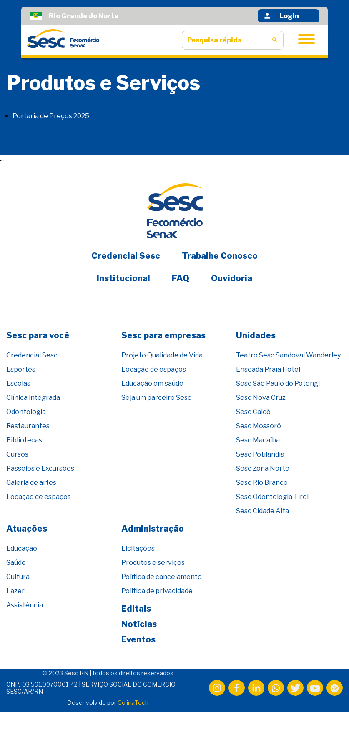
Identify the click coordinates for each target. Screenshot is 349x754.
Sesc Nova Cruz (261, 398)
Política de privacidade (157, 591)
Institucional (123, 278)
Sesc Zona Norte (262, 468)
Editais (136, 609)
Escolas (18, 383)
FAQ (180, 278)
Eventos (138, 639)
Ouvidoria (231, 278)
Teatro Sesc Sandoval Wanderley (288, 355)
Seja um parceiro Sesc (156, 398)
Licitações (138, 548)
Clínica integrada (33, 398)
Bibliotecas (24, 440)
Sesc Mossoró (258, 426)
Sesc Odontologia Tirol (272, 497)
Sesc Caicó (253, 412)
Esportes (20, 369)
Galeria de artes (31, 483)
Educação (21, 548)
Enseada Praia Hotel (268, 369)
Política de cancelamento (161, 577)
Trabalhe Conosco (220, 256)
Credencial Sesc (125, 256)
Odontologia (26, 412)
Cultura (18, 577)
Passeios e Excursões (40, 468)
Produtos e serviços (153, 563)
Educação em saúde (152, 383)
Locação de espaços (38, 497)
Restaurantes (28, 426)
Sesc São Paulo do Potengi (278, 383)
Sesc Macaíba (258, 440)
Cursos (17, 454)
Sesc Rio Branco (262, 483)
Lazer (15, 591)
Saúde (16, 563)
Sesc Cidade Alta (262, 511)
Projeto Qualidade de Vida (162, 355)
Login (281, 16)
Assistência (24, 605)
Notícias (139, 624)
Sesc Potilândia (260, 454)
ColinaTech (133, 702)
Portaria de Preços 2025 (51, 116)
